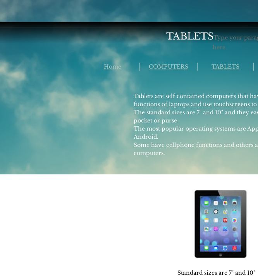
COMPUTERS (168, 66)
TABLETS (225, 66)
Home (112, 66)
